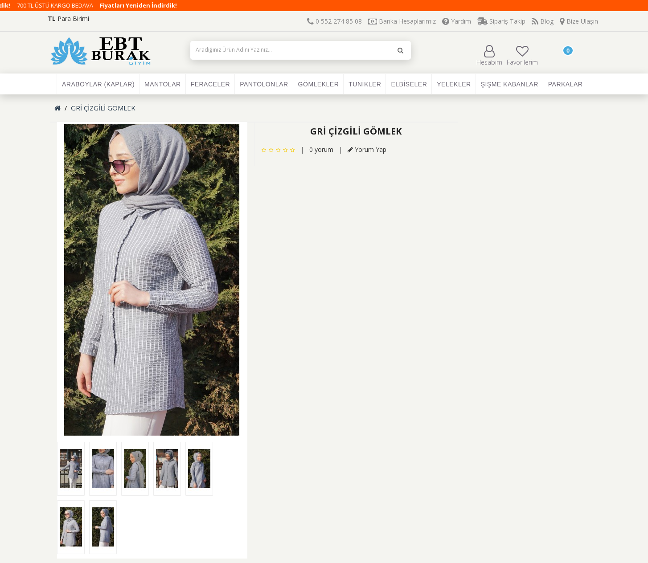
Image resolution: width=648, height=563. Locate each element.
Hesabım (489, 55)
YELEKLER (454, 84)
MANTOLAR (162, 84)
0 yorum (321, 149)
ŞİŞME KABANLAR (509, 84)
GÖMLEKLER (318, 84)
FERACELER (210, 84)
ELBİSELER (409, 84)
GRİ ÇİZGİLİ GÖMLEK (103, 107)
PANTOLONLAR (264, 84)
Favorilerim (522, 55)
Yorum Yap (367, 149)
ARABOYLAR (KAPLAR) (98, 84)
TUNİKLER (365, 84)
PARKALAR (565, 84)
